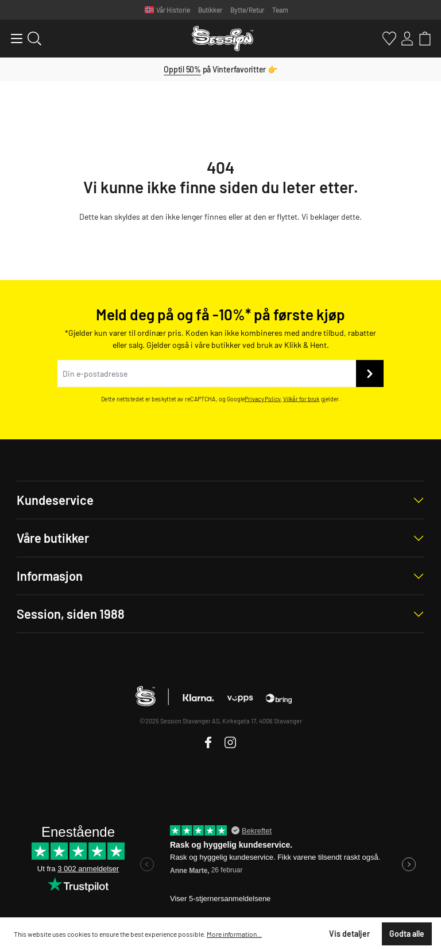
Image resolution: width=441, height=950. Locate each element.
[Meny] (12, 38)
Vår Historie (173, 10)
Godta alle (406, 933)
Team (280, 10)
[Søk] (32, 38)
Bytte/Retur (247, 10)
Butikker (210, 10)
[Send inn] (370, 373)
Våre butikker (53, 537)
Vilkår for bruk (301, 399)
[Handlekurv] (423, 38)
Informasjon (50, 575)
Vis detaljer (349, 933)
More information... (234, 934)
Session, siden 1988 (71, 613)
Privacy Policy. (263, 399)
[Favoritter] (387, 38)
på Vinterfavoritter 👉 (220, 69)
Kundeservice (55, 499)
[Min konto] (405, 38)
